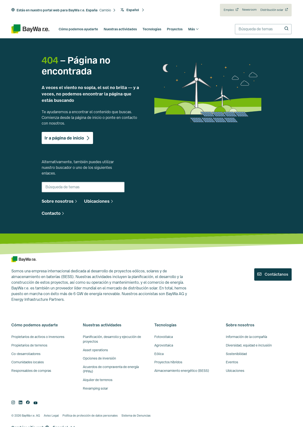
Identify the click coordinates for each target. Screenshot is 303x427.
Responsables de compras (31, 371)
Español (132, 10)
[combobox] (263, 29)
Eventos (232, 362)
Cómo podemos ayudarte (78, 29)
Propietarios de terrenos (29, 345)
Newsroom (249, 10)
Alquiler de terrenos (97, 380)
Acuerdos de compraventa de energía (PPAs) (111, 369)
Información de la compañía (246, 337)
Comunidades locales (27, 362)
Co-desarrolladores (25, 354)
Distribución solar (271, 10)
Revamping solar (95, 388)
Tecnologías (152, 29)
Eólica (159, 354)
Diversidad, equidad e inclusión (249, 345)
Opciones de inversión (99, 358)
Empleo (229, 10)
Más (193, 29)
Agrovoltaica (163, 345)
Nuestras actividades (120, 29)
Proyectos (175, 29)
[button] (107, 10)
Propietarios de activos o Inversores (37, 337)
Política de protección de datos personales (90, 416)
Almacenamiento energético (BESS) (181, 371)
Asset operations (95, 350)
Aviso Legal (51, 416)
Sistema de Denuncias (136, 416)
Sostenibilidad (236, 354)
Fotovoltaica (163, 337)
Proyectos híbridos (168, 362)
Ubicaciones (235, 371)
